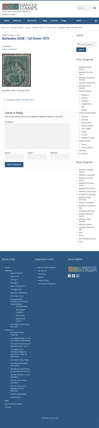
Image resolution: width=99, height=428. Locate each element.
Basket (40, 277)
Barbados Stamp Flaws (19, 360)
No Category (83, 153)
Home (6, 20)
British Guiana (86, 122)
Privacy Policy (43, 280)
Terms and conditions (47, 284)
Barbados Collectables (87, 175)
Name (8, 153)
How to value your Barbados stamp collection (17, 388)
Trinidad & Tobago (88, 137)
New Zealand (86, 128)
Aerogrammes (22, 306)
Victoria (28, 27)
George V (84, 98)
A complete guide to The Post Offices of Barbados (20, 339)
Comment (9, 122)
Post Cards (20, 315)
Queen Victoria (16, 273)
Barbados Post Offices (87, 188)
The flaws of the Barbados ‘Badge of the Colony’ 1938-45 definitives (18, 353)
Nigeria (83, 131)
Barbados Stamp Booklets (85, 87)
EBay (80, 232)
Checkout (42, 274)
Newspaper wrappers (20, 310)
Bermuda (84, 119)
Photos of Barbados (18, 394)
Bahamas (84, 116)
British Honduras (87, 125)
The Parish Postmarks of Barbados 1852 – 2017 (20, 345)
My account (42, 270)
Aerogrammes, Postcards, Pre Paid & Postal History (19, 301)
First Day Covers (17, 296)
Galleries (17, 20)
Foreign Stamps (84, 140)
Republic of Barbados (19, 293)
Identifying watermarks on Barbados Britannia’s (20, 370)
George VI (84, 101)
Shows (81, 235)
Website (53, 153)
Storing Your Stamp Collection (18, 381)
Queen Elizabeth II (18, 286)
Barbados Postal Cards (87, 83)
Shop (64, 20)
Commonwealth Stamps (87, 113)
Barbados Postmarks (86, 202)
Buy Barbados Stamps (14, 404)
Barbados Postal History (87, 191)
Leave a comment (9, 49)
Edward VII (85, 95)
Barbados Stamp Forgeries (85, 220)
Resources (32, 20)
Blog (45, 20)
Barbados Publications (87, 211)
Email (31, 153)
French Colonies (87, 147)
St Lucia (84, 134)
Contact (54, 20)
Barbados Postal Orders (87, 194)
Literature (82, 150)
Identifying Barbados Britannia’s (18, 364)
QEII (82, 107)
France (83, 144)
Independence (86, 104)
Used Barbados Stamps (87, 238)
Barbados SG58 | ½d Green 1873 (44, 27)
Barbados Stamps (17, 27)
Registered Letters (20, 319)
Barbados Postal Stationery (85, 198)
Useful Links (15, 397)
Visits (80, 241)
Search (81, 50)
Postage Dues (16, 289)
